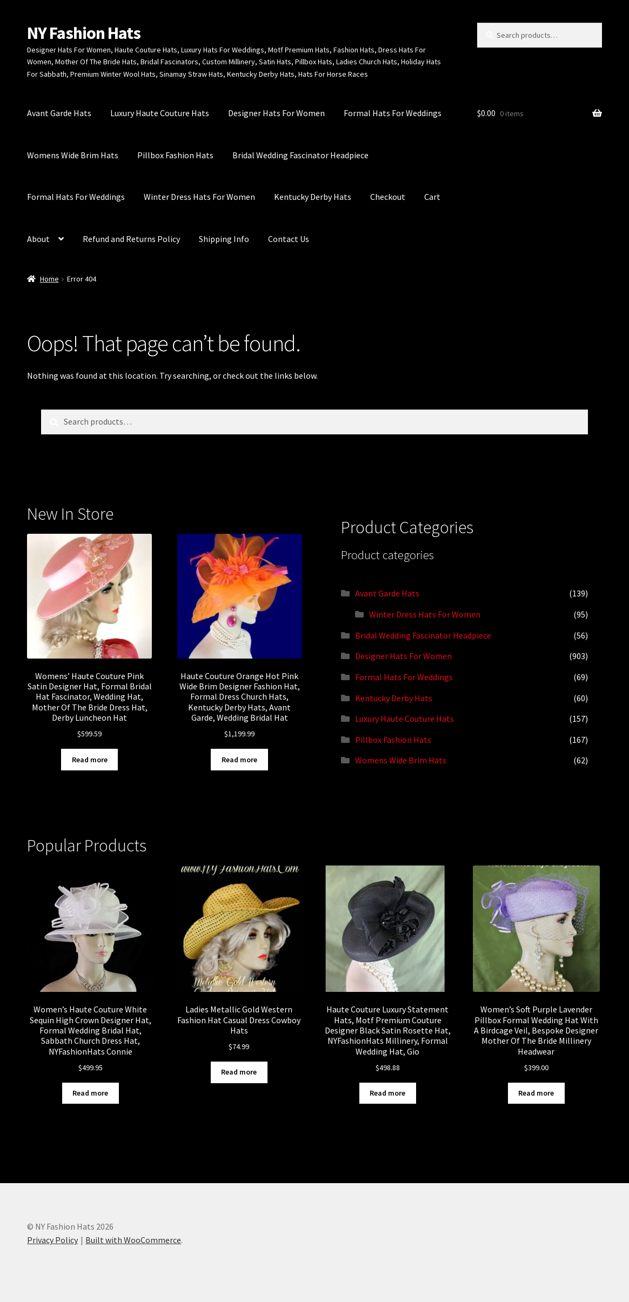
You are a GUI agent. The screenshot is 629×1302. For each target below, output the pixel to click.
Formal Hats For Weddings (392, 113)
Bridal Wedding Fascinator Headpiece (300, 155)
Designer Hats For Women (276, 113)
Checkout (387, 196)
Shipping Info (224, 238)
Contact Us (288, 238)
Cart (432, 196)
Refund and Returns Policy (131, 238)
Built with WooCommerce (133, 1239)
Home (49, 279)
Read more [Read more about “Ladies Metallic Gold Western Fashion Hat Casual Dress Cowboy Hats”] (239, 1072)
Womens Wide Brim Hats (72, 155)
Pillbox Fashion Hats (175, 155)
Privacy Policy (52, 1239)
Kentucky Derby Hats (312, 196)
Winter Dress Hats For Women (199, 196)
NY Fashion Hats (83, 33)
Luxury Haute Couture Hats (159, 113)
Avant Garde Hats (59, 113)
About (38, 238)
